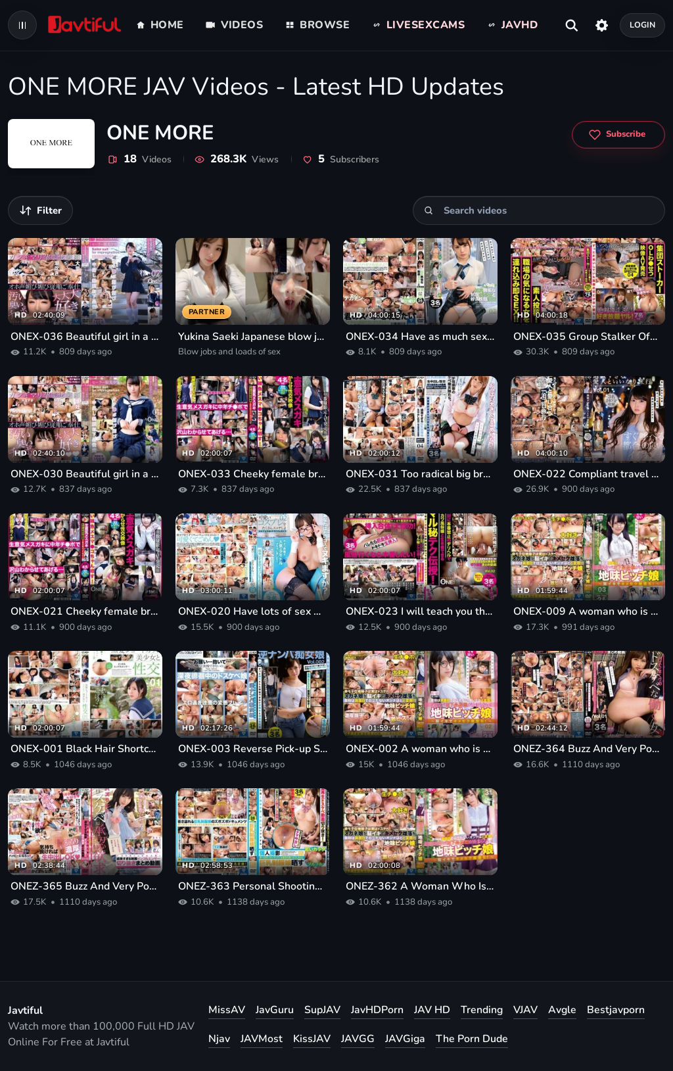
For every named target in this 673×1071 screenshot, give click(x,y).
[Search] (428, 210)
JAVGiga (405, 1039)
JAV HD (432, 1010)
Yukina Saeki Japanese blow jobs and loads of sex (252, 336)
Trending (482, 1010)
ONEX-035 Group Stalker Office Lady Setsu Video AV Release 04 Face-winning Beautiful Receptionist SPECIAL (587, 336)
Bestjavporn (616, 1010)
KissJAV (312, 1039)
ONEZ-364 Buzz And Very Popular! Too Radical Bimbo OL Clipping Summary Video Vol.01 (587, 749)
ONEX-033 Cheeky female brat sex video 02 (252, 474)
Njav (219, 1039)
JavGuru (275, 1010)
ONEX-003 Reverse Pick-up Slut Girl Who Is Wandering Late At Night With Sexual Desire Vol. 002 (252, 749)
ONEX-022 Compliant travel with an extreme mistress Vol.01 (587, 474)
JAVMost (262, 1039)
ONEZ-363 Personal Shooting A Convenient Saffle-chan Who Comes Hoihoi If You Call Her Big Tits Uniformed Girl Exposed (252, 886)
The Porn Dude (472, 1039)
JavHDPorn (377, 1010)
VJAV (525, 1010)
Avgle (562, 1010)
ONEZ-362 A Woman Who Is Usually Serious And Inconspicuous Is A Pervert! (420, 886)
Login (643, 24)
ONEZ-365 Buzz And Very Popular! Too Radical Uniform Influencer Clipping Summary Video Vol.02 (85, 886)
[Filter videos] (40, 210)
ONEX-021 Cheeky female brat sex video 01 (85, 611)
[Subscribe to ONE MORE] (618, 135)
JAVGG (358, 1039)
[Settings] (601, 25)
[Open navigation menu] (22, 25)
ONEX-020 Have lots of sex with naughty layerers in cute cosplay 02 (252, 611)
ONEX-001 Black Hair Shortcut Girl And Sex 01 (85, 749)
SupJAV (322, 1010)
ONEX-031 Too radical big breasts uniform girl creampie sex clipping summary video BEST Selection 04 (420, 474)
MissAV (226, 1010)
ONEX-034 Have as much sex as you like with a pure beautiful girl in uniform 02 (420, 336)
